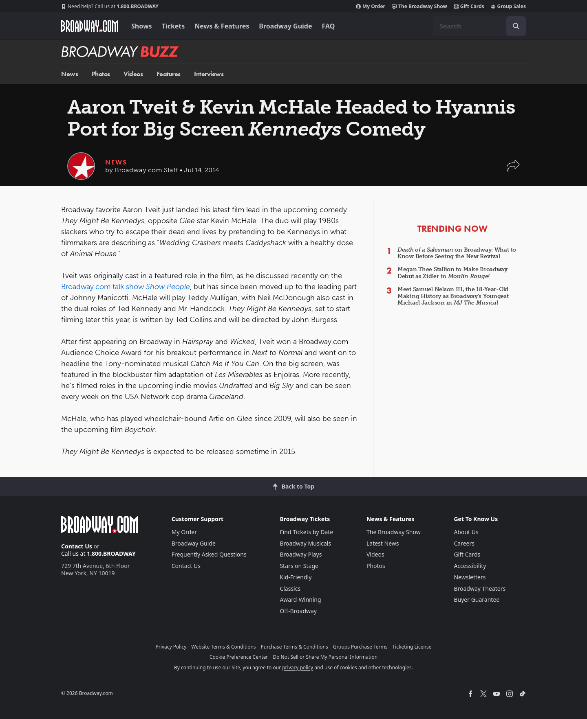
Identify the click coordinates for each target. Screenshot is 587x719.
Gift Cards (469, 6)
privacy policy (297, 667)
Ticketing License (412, 646)
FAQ (328, 26)
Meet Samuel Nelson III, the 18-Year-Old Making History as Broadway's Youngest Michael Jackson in (453, 296)
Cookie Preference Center (239, 656)
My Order (370, 6)
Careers (464, 543)
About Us (466, 532)
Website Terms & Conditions (223, 646)
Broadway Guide (285, 26)
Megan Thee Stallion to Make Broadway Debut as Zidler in (452, 273)
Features (169, 74)
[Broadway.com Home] (89, 26)
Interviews (208, 74)
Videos (133, 74)
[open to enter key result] (516, 26)
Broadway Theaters (479, 588)
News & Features (221, 26)
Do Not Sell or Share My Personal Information (325, 656)
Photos (101, 74)
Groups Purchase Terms (360, 646)
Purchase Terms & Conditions (294, 646)
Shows (141, 26)
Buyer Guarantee (476, 599)
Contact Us (76, 546)
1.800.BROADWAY (110, 6)
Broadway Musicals (305, 543)
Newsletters (469, 577)
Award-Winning (300, 599)
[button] (513, 170)
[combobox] (479, 26)
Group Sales (508, 6)
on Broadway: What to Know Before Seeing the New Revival (456, 253)
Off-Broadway (298, 611)
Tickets (173, 26)
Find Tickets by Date (306, 532)
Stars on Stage (299, 566)
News (69, 74)
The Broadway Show (419, 6)
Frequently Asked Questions (209, 554)
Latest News (382, 543)
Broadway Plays (301, 554)
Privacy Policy (171, 646)
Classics (290, 588)
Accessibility (470, 566)
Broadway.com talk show (125, 286)
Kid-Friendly (295, 577)
